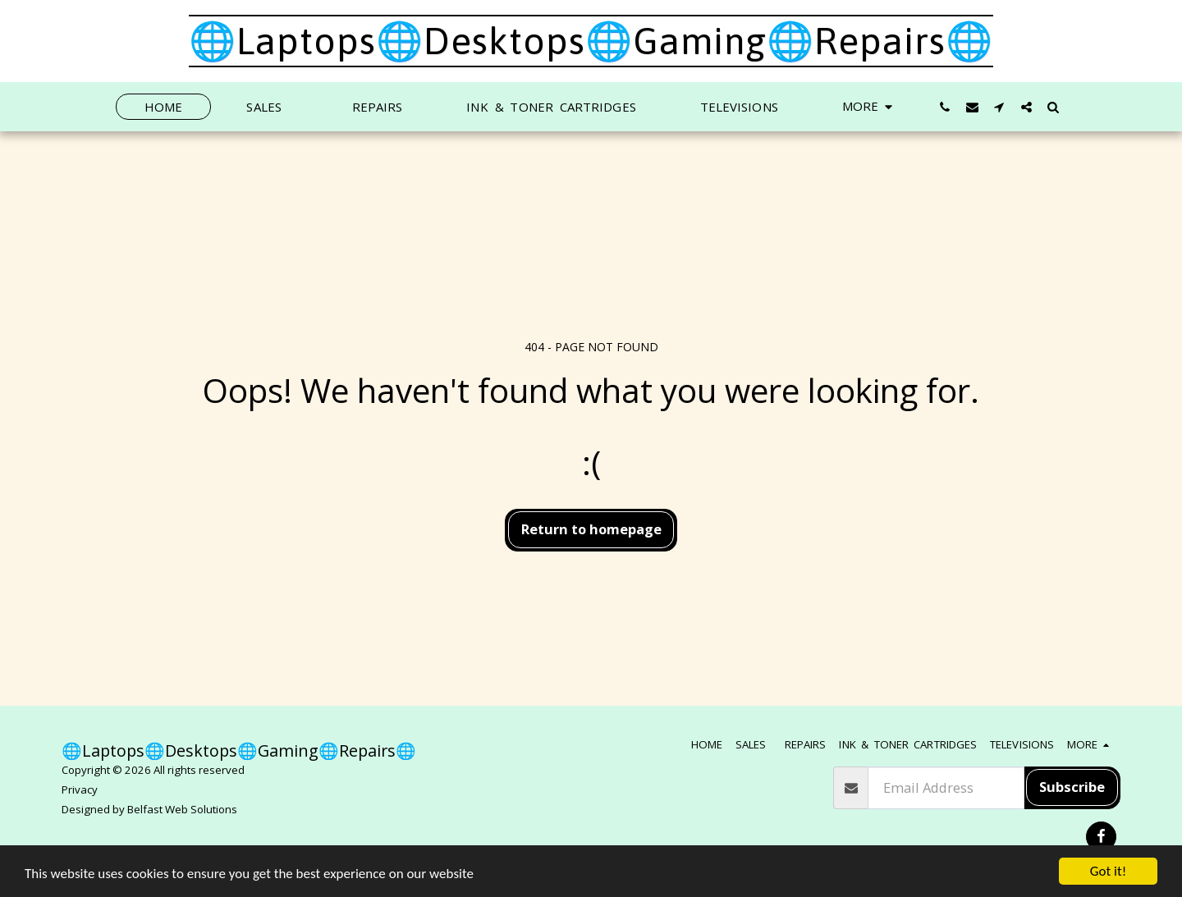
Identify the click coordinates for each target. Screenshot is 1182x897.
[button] (945, 106)
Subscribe (1072, 786)
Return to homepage (591, 528)
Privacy (80, 789)
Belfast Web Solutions (182, 809)
